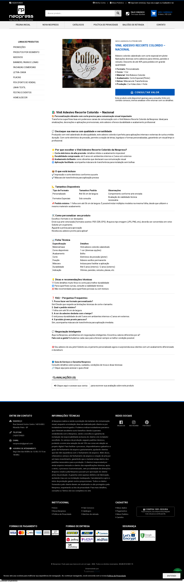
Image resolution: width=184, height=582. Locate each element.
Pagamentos (121, 511)
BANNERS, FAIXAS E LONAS (25, 62)
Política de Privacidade (106, 25)
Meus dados (121, 508)
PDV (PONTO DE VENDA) (24, 82)
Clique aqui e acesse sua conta (70, 385)
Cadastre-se (168, 3)
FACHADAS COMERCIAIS (24, 67)
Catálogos (78, 25)
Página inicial (23, 25)
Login (156, 3)
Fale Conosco (87, 508)
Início (117, 41)
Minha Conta (99, 3)
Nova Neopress (51, 25)
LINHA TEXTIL (19, 87)
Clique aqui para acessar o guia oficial (71, 368)
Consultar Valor (145, 92)
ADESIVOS (18, 57)
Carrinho (119, 517)
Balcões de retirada (133, 25)
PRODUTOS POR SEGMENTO (26, 52)
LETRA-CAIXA (19, 72)
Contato (161, 25)
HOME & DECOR (20, 97)
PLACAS (17, 77)
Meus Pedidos (117, 3)
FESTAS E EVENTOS (22, 92)
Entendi (171, 575)
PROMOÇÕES (19, 47)
